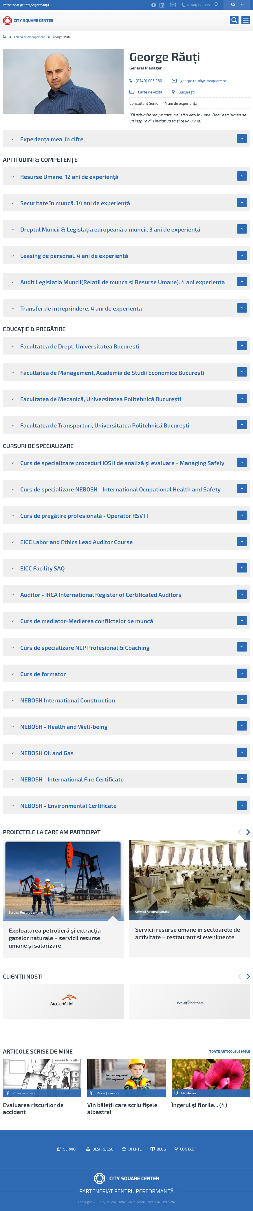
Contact (187, 1149)
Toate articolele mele (229, 1051)
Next (248, 832)
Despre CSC (102, 1149)
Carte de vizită (150, 92)
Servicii (70, 1149)
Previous (239, 832)
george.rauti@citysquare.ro (203, 80)
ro (235, 4)
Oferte (135, 1149)
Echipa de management (29, 36)
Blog (161, 1149)
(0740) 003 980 (149, 80)
